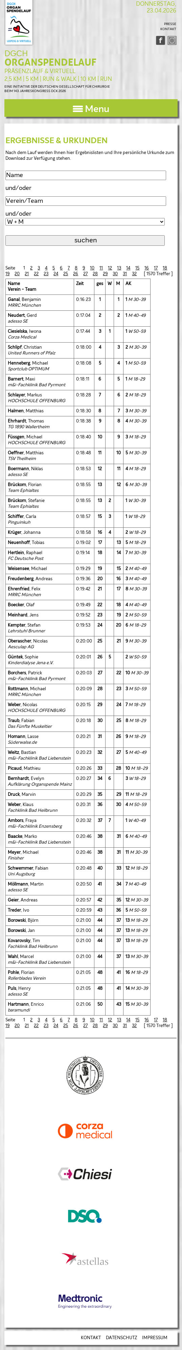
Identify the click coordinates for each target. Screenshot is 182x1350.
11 (101, 268)
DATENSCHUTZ (121, 1338)
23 (46, 274)
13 (119, 268)
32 (134, 274)
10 (92, 268)
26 (75, 274)
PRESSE (170, 24)
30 (115, 274)
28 (95, 274)
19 (7, 274)
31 (125, 274)
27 (85, 274)
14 (128, 268)
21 (27, 274)
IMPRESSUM (154, 1338)
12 (110, 268)
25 (65, 274)
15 (137, 268)
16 (146, 268)
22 (36, 274)
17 (156, 268)
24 (55, 274)
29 (105, 274)
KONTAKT (168, 29)
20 (17, 274)
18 (165, 268)
